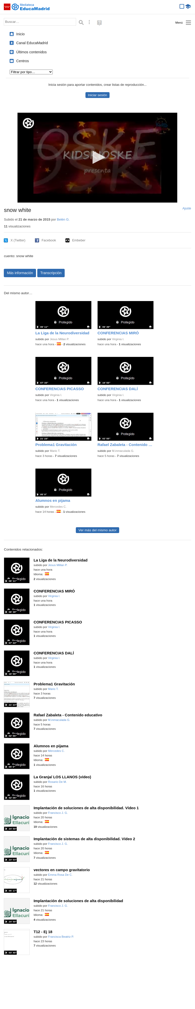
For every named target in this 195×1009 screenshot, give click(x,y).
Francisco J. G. (58, 812)
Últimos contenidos (31, 52)
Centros (22, 61)
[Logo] (28, 123)
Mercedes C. (58, 506)
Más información (20, 273)
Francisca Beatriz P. (61, 936)
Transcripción (51, 273)
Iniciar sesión (97, 95)
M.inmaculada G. (123, 450)
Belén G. (63, 219)
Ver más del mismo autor (97, 530)
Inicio (20, 34)
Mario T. (55, 450)
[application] (97, 158)
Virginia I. (118, 339)
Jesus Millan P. (59, 339)
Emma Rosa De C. (60, 874)
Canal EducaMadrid (32, 43)
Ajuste (187, 208)
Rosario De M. (57, 781)
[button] (97, 157)
